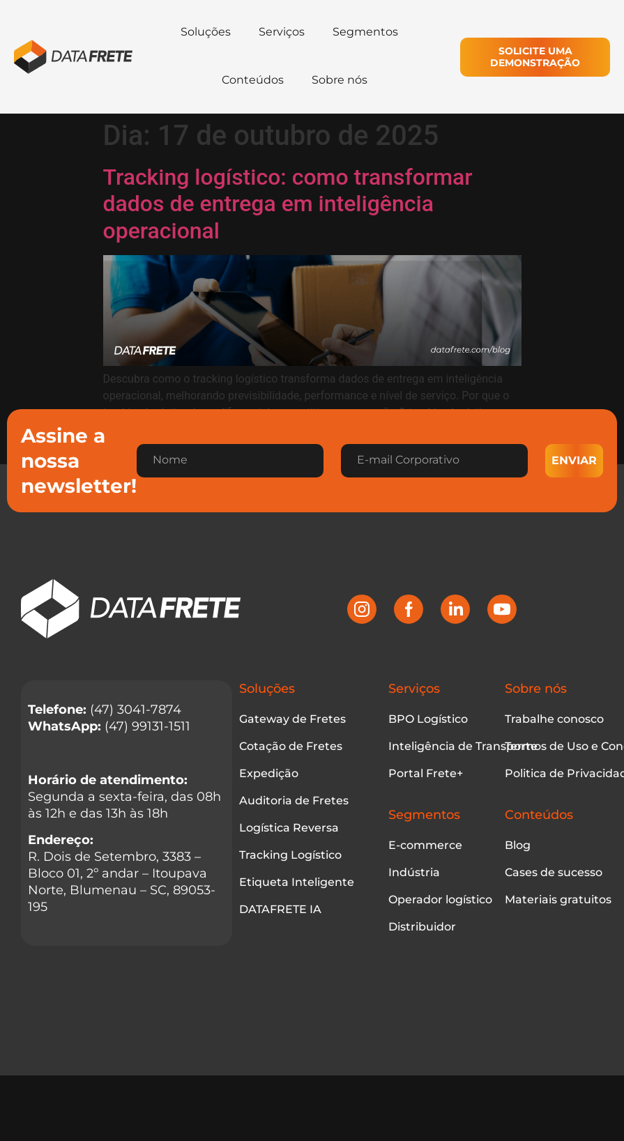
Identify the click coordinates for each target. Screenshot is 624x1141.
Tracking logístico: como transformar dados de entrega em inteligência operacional (288, 204)
